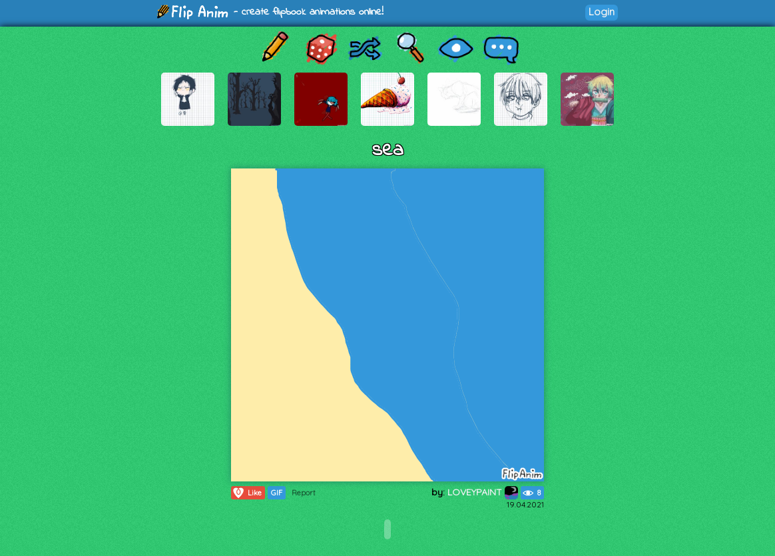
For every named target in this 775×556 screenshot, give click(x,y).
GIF (276, 492)
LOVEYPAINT (482, 492)
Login (602, 11)
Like (247, 492)
